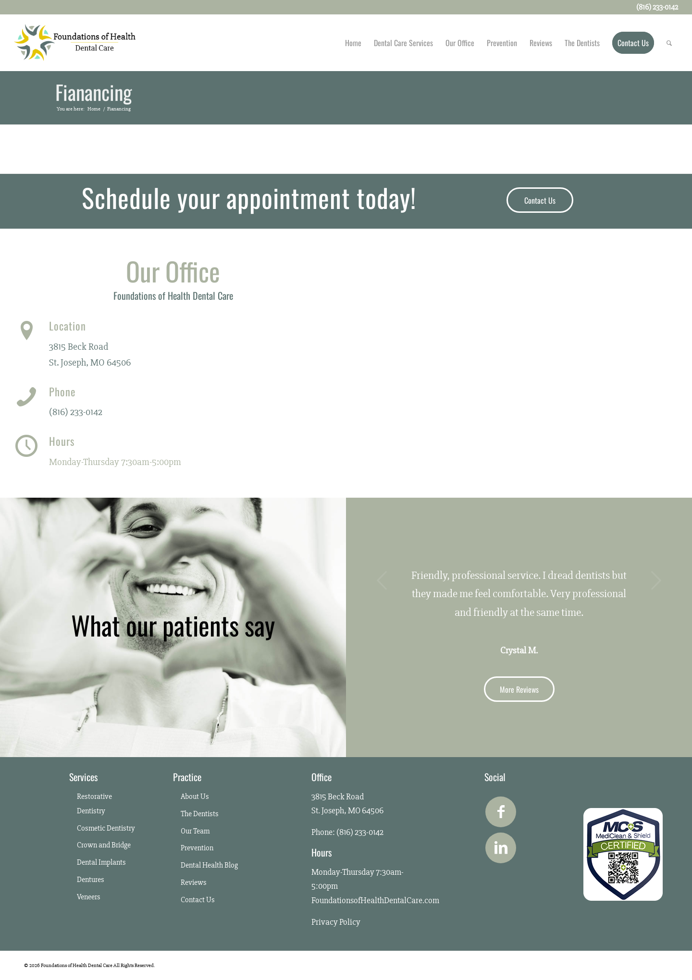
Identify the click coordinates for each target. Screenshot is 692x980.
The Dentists (200, 814)
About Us (195, 796)
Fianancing (93, 93)
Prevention (197, 848)
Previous (382, 580)
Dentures (90, 879)
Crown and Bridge (104, 845)
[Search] (669, 43)
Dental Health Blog (209, 865)
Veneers (88, 897)
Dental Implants (101, 862)
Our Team (195, 831)
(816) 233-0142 (75, 412)
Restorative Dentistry (94, 804)
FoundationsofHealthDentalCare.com (375, 900)
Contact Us (198, 900)
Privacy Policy (335, 922)
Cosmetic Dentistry (106, 828)
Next (656, 580)
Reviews (194, 882)
